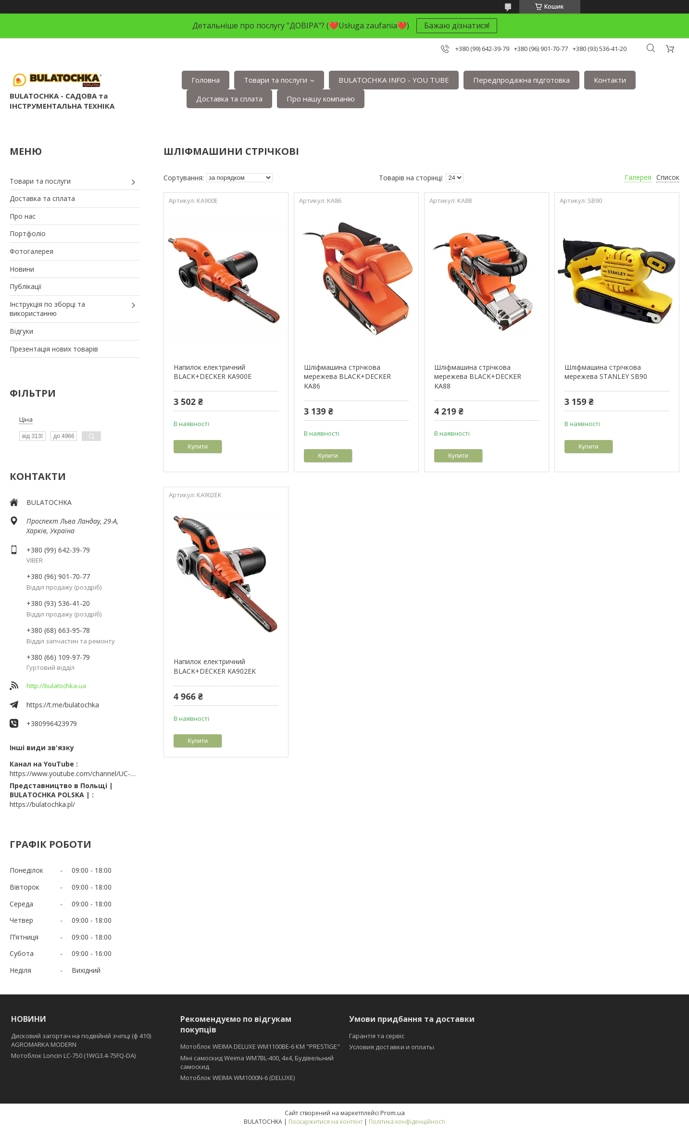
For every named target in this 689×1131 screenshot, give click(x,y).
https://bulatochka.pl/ (42, 804)
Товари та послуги (275, 80)
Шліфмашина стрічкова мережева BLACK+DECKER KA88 (477, 376)
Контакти (610, 80)
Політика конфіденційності (407, 1122)
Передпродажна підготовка (521, 80)
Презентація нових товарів (54, 348)
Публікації (26, 286)
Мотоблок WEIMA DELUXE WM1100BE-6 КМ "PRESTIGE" (260, 1046)
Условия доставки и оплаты (391, 1047)
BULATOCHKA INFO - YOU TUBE (393, 80)
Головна (205, 80)
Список (667, 177)
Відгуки (21, 331)
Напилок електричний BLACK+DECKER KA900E (212, 372)
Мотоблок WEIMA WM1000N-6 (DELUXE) (237, 1077)
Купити (198, 446)
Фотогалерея (31, 251)
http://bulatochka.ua (56, 685)
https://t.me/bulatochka (62, 704)
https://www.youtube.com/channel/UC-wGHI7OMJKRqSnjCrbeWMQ (74, 773)
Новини (22, 269)
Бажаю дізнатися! (456, 25)
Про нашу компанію (321, 98)
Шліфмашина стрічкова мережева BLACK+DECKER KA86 (347, 376)
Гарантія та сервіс (376, 1035)
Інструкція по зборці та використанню (47, 309)
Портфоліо (28, 233)
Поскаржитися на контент (325, 1122)
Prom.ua (392, 1112)
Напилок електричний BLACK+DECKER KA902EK (215, 666)
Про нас (23, 216)
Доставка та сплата (229, 98)
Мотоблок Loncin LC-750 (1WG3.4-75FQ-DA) (73, 1055)
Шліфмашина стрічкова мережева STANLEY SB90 (605, 372)
